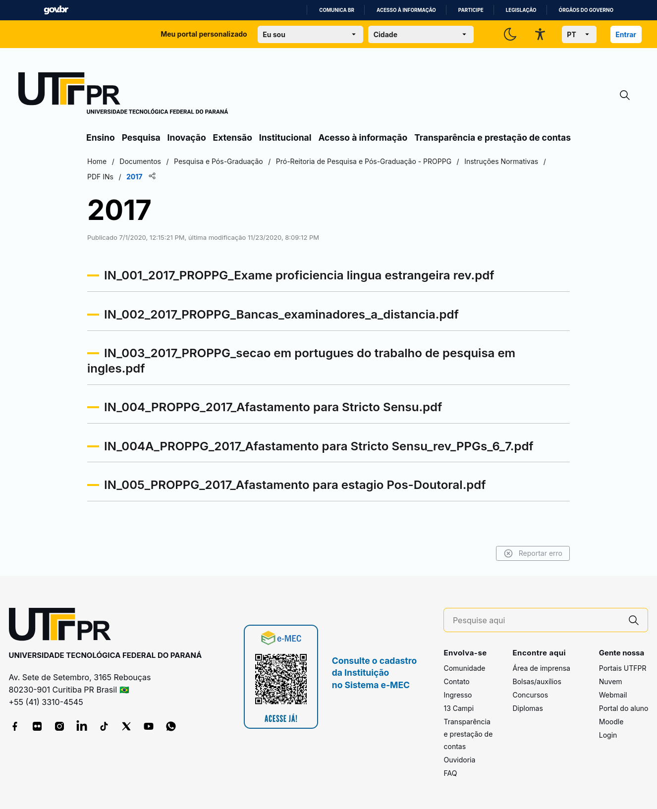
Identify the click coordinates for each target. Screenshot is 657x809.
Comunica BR (336, 10)
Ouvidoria (459, 759)
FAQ (450, 773)
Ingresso (457, 695)
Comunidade (464, 668)
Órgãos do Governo (586, 10)
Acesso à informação (406, 10)
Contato (456, 681)
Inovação (186, 137)
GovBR (56, 10)
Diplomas (527, 708)
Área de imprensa (541, 668)
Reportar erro (532, 553)
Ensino (100, 137)
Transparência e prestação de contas (492, 137)
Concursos (530, 695)
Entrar (625, 34)
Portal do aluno (624, 708)
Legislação (521, 10)
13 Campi (458, 708)
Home (97, 161)
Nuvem (610, 681)
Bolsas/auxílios (536, 681)
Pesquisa (141, 137)
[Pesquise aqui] (536, 620)
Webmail (613, 695)
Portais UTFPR (623, 668)
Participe (471, 10)
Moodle (611, 721)
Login (608, 735)
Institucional (285, 137)
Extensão (232, 137)
